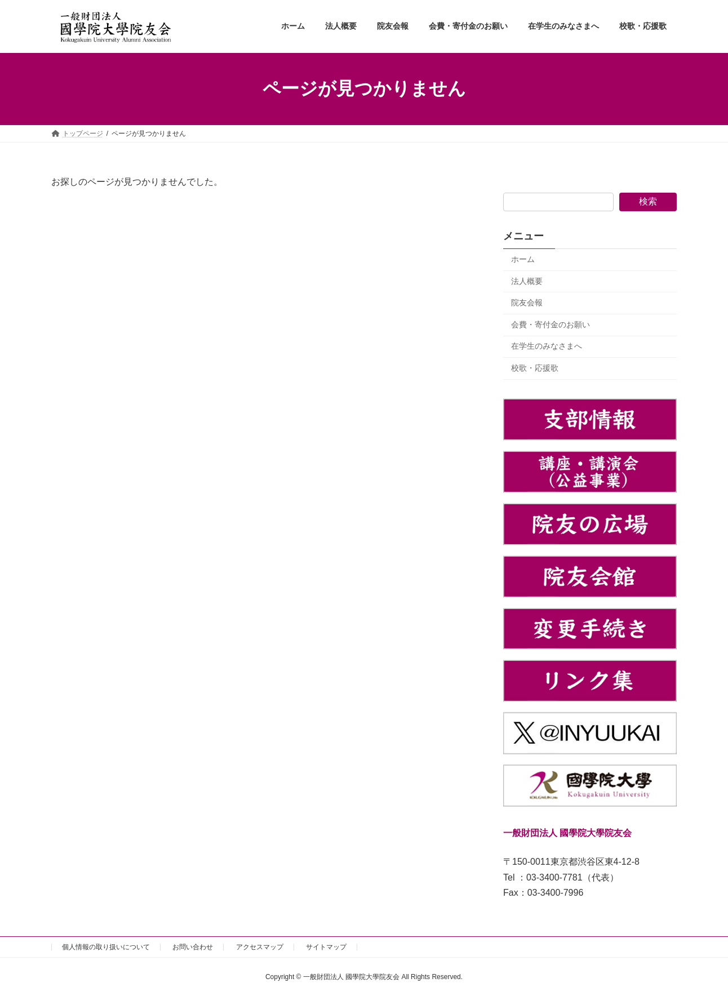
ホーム (523, 259)
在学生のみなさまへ (546, 345)
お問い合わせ (192, 947)
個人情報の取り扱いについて (106, 947)
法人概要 (527, 280)
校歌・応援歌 (534, 367)
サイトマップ (326, 947)
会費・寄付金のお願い (550, 323)
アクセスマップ (259, 947)
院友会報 (527, 302)
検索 (648, 201)
